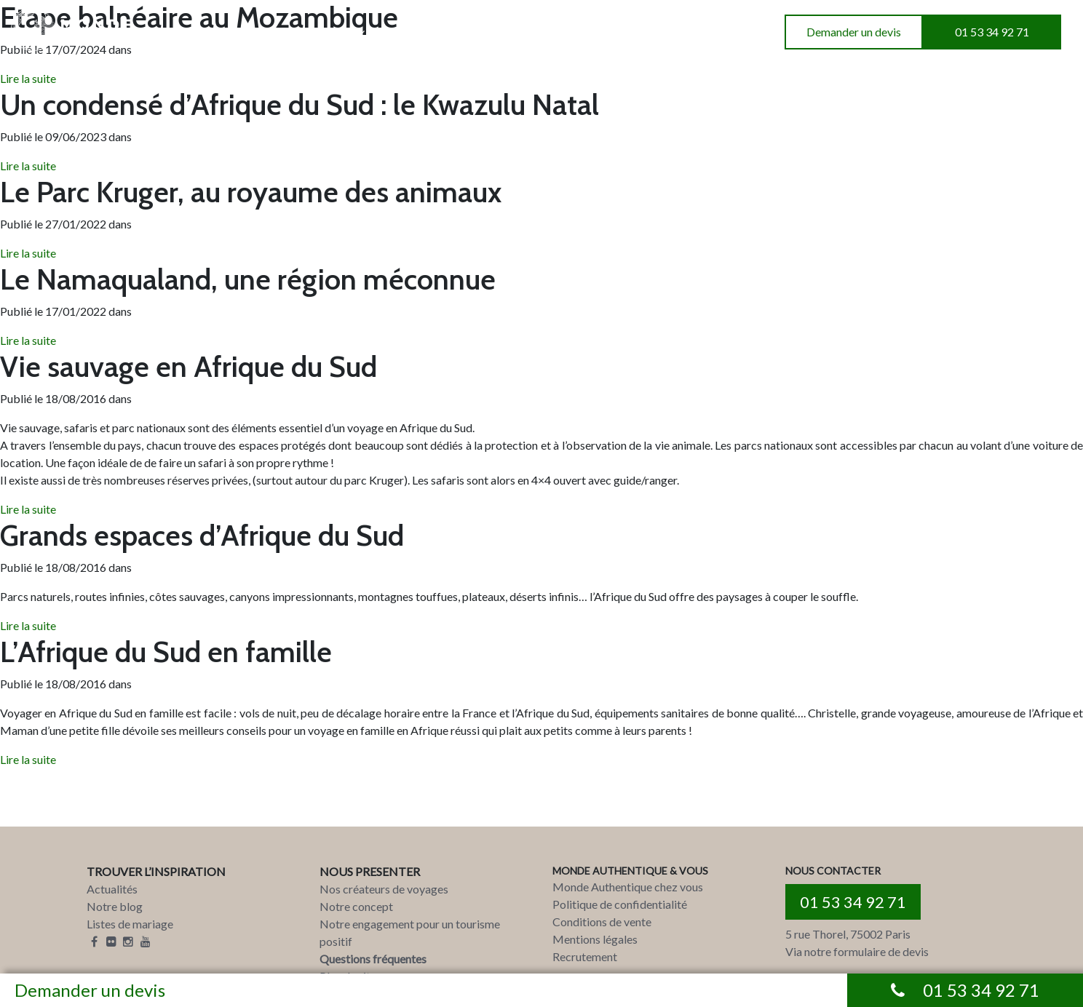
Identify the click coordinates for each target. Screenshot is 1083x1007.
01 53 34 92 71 (992, 32)
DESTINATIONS (194, 32)
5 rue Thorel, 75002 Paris (848, 934)
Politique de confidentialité (619, 904)
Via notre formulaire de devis (857, 951)
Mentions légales (595, 939)
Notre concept (356, 906)
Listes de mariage (130, 924)
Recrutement (584, 956)
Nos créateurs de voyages (384, 889)
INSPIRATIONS (313, 32)
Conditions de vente (601, 921)
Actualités (112, 889)
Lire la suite (28, 165)
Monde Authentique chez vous (627, 886)
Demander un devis (853, 32)
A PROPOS (418, 32)
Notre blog (115, 906)
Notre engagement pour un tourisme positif (410, 932)
